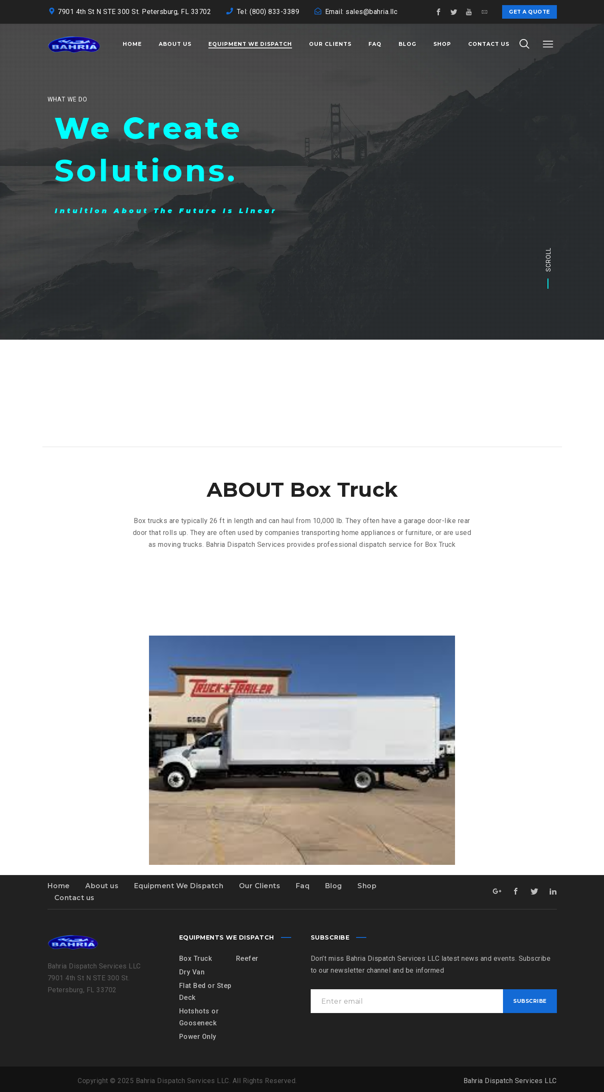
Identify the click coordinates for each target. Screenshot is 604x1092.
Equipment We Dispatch (179, 886)
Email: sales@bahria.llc (361, 12)
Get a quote (529, 11)
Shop (366, 886)
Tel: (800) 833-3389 (268, 12)
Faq (303, 886)
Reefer (247, 958)
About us (101, 886)
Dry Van (192, 972)
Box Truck (195, 958)
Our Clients (260, 886)
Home (59, 886)
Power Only (197, 1037)
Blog (333, 886)
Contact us (74, 898)
